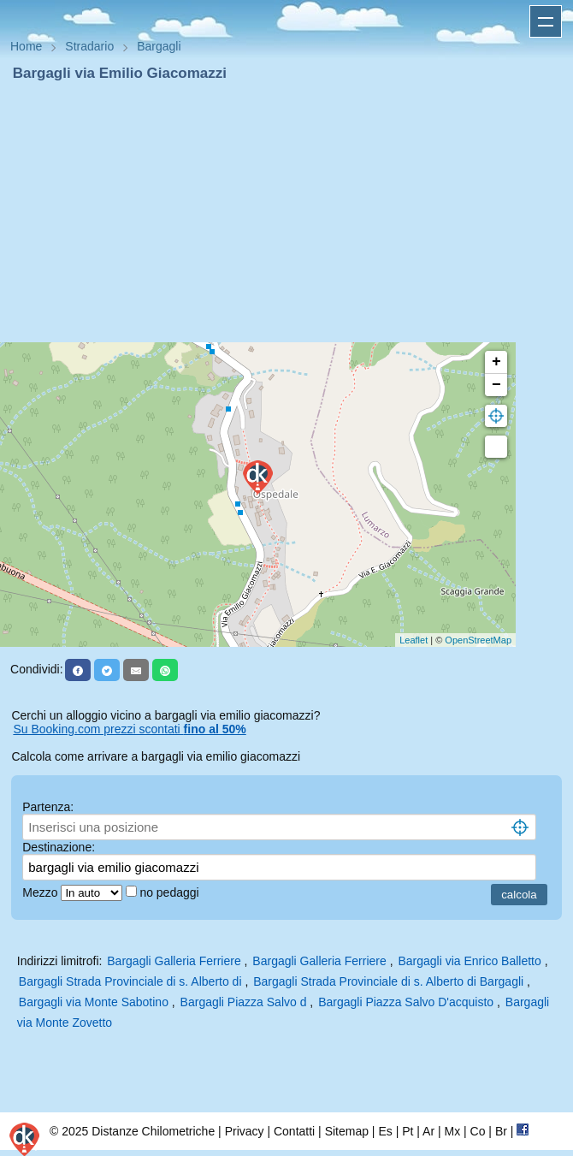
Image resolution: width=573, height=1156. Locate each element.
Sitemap (347, 1131)
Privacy (244, 1131)
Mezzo (41, 892)
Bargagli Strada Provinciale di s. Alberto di (132, 981)
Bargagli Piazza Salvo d (243, 1002)
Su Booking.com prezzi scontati (129, 729)
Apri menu (545, 21)
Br (501, 1131)
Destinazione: (58, 847)
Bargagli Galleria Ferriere (173, 961)
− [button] (496, 385)
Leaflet (413, 640)
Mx (452, 1131)
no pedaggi (170, 892)
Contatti (294, 1131)
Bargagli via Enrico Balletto (469, 961)
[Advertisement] (286, 212)
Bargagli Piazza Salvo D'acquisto (405, 1002)
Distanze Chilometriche (153, 1131)
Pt (407, 1131)
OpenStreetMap (478, 640)
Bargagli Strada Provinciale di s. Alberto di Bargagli (388, 981)
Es (385, 1131)
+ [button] (496, 362)
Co (478, 1131)
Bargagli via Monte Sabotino (93, 1002)
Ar (428, 1131)
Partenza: (48, 807)
